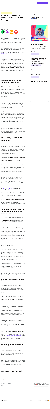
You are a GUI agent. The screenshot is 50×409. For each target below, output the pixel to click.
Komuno (28, 3)
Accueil (2, 382)
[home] (5, 3)
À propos (17, 3)
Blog (25, 3)
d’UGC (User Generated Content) (7, 53)
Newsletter (12, 3)
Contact (8, 382)
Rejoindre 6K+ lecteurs (42, 3)
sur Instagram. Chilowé (7, 188)
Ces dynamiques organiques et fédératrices (13, 335)
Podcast (21, 3)
